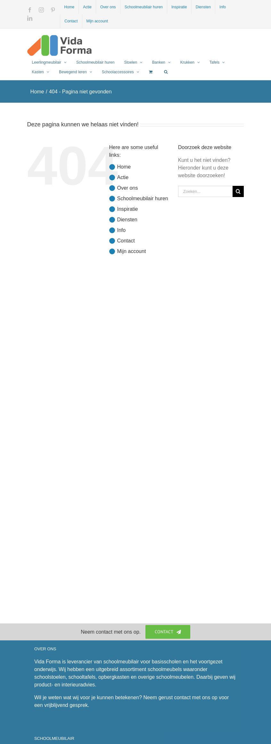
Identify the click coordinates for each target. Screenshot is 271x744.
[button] (165, 72)
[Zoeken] (238, 191)
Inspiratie (127, 209)
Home (124, 167)
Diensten (127, 219)
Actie (123, 177)
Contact (126, 240)
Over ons (127, 188)
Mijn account (131, 251)
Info (121, 230)
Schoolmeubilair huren (142, 198)
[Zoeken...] (205, 191)
